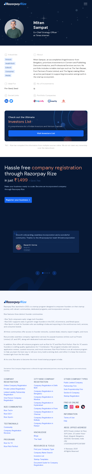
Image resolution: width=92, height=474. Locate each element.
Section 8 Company (71, 393)
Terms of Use (69, 418)
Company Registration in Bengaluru (43, 392)
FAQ (65, 421)
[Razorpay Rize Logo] (15, 4)
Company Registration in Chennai (43, 413)
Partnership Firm (70, 386)
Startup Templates (41, 459)
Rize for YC (8, 443)
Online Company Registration (15, 385)
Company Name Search (43, 453)
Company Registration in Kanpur (43, 424)
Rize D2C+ (8, 414)
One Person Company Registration (12, 399)
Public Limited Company (73, 383)
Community (8, 427)
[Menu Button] (85, 3)
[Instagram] (71, 407)
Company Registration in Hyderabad (43, 404)
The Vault (37, 439)
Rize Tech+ (8, 410)
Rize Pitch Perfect (11, 446)
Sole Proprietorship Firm (73, 389)
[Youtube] (77, 407)
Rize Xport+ (8, 417)
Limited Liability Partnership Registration (14, 393)
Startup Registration (71, 396)
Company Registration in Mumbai (43, 398)
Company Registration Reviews (12, 432)
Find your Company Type (44, 449)
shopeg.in (27, 250)
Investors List (39, 456)
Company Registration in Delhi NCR (46, 386)
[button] (37, 273)
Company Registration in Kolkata (43, 419)
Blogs (36, 436)
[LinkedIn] (66, 407)
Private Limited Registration (14, 389)
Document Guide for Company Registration (46, 464)
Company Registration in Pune (46, 408)
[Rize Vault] (83, 407)
